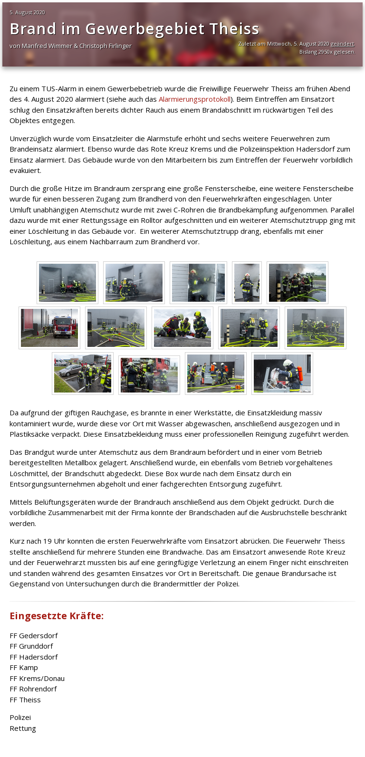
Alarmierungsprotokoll (195, 99)
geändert (342, 43)
